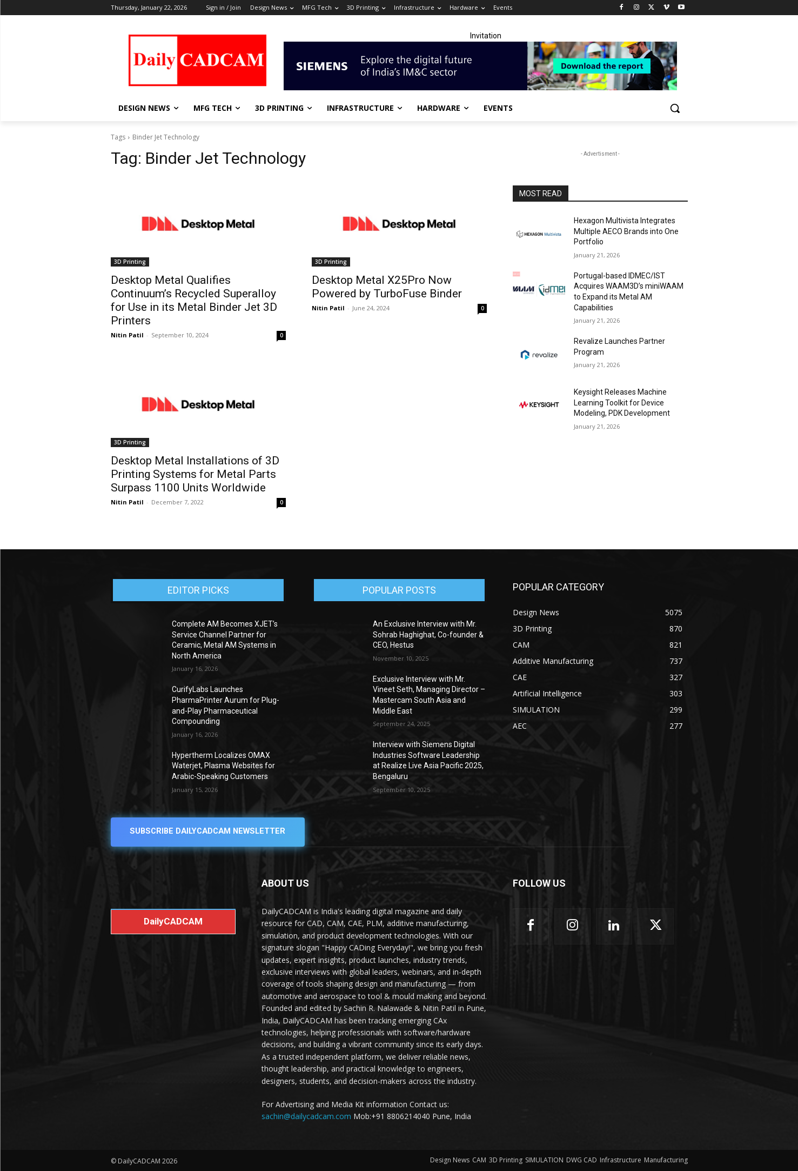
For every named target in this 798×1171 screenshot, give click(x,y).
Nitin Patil (127, 335)
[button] (675, 108)
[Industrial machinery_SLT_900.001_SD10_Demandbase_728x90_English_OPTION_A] (486, 66)
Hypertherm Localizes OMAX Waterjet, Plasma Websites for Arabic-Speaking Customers (223, 766)
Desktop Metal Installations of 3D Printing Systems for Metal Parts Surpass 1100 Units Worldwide (195, 474)
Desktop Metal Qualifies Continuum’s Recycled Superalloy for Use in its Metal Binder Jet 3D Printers (194, 300)
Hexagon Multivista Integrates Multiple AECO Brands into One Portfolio (626, 231)
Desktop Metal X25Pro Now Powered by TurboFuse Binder (387, 287)
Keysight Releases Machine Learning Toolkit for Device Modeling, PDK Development (622, 402)
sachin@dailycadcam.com (306, 1117)
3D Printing (130, 261)
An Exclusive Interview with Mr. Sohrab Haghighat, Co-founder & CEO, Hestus (428, 634)
